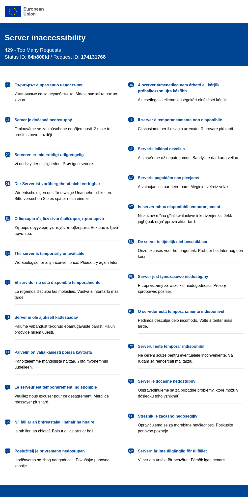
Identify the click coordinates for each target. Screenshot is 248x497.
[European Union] (24, 11)
